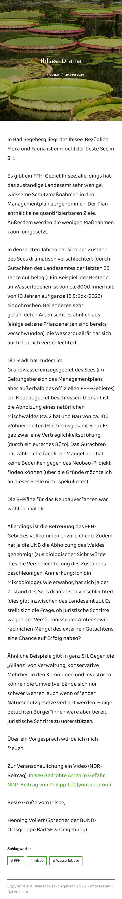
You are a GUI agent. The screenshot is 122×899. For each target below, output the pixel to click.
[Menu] (112, 7)
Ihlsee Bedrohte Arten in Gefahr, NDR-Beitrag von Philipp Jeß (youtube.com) (59, 780)
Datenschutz (18, 892)
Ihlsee (36, 861)
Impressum (100, 886)
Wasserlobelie (66, 861)
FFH (16, 861)
